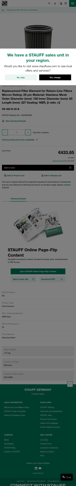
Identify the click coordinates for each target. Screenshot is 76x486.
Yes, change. (55, 77)
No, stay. (21, 77)
